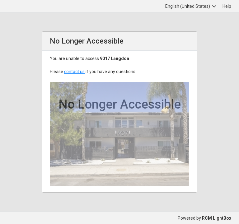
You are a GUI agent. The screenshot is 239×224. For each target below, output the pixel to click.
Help (227, 6)
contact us (74, 71)
